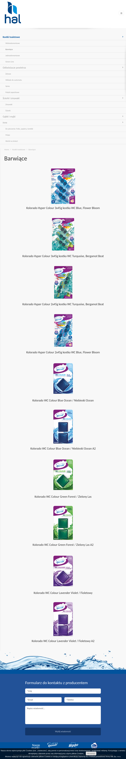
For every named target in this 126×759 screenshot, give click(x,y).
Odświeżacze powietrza (63, 67)
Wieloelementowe (12, 43)
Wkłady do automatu (13, 80)
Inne (63, 122)
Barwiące (9, 49)
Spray (7, 86)
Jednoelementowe (12, 55)
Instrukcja (73, 756)
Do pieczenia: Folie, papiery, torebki (19, 129)
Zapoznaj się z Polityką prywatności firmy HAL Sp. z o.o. (99, 756)
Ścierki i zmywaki (63, 98)
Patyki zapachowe (12, 92)
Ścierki (8, 110)
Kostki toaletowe (63, 37)
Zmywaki (8, 104)
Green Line (9, 62)
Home (6, 149)
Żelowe (8, 74)
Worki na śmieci (11, 141)
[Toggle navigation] (121, 13)
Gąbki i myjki (63, 116)
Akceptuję (91, 753)
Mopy (7, 135)
